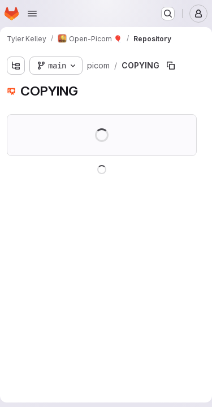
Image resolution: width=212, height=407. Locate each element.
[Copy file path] (171, 66)
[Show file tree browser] (16, 66)
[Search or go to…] (168, 13)
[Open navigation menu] (32, 14)
